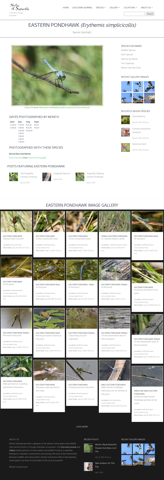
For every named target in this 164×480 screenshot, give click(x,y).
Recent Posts (91, 439)
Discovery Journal (82, 7)
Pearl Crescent (15, 157)
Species (101, 7)
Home (66, 7)
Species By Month (129, 59)
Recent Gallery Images (135, 76)
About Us (147, 7)
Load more (82, 426)
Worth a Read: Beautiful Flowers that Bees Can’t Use (106, 447)
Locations (130, 7)
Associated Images (36, 157)
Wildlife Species (128, 50)
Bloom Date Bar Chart (131, 67)
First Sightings (127, 63)
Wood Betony (138, 116)
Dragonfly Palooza (62, 173)
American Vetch (139, 144)
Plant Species (127, 54)
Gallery (115, 7)
